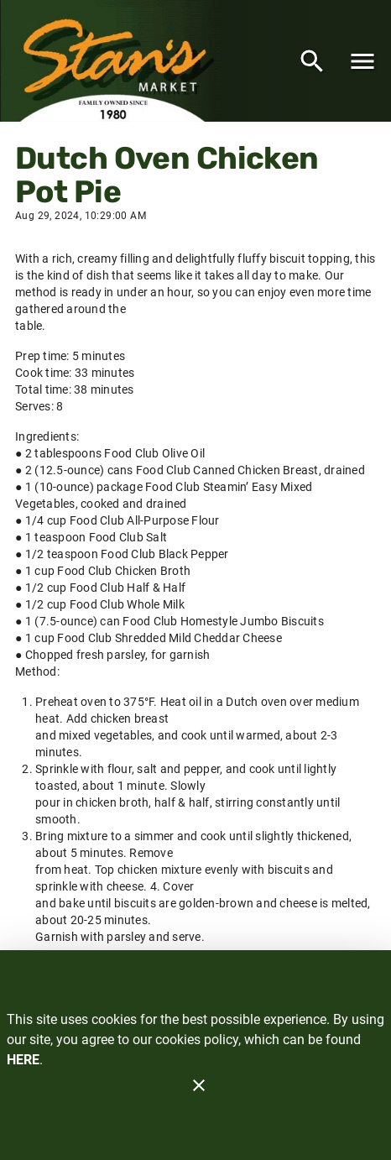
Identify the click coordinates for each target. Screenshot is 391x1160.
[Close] (199, 1085)
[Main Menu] (362, 61)
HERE (23, 1060)
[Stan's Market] (115, 61)
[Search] (312, 61)
